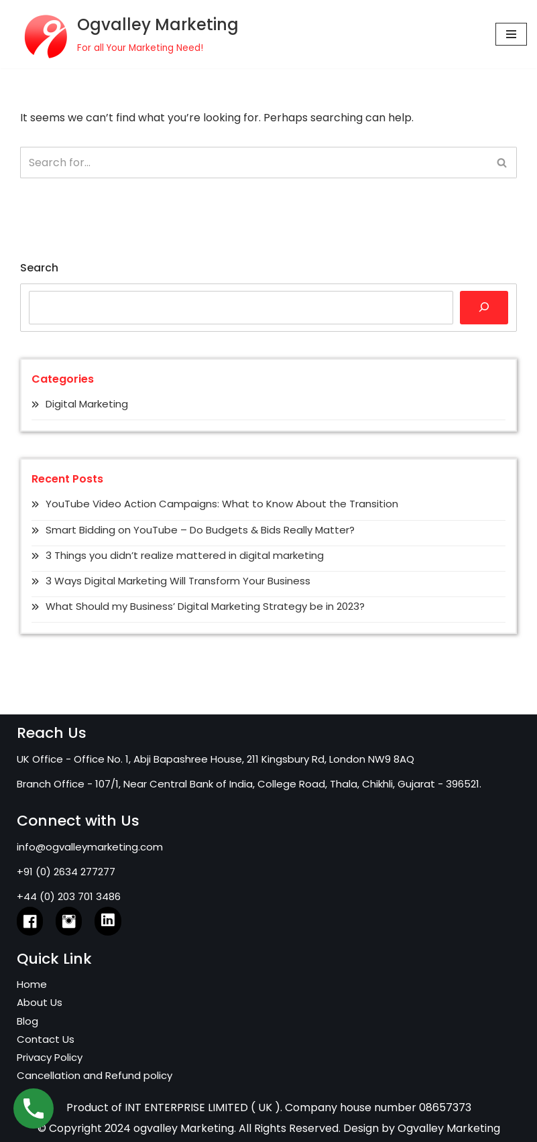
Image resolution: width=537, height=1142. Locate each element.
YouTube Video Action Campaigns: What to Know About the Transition (222, 504)
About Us (39, 1002)
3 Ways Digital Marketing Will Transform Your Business (178, 581)
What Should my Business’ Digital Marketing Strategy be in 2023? (205, 606)
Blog (27, 1021)
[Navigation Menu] (511, 34)
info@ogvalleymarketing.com (90, 847)
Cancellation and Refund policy (94, 1075)
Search (39, 267)
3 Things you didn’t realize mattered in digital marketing (185, 555)
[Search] (253, 162)
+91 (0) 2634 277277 (66, 872)
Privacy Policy (49, 1057)
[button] (502, 162)
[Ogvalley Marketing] (124, 34)
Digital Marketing (87, 404)
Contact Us (45, 1039)
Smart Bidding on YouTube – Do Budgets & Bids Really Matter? (200, 530)
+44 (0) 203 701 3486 (69, 896)
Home (32, 984)
